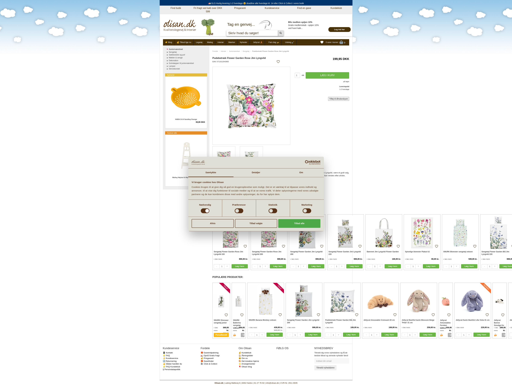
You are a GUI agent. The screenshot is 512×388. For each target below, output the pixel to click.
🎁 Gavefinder (207, 361)
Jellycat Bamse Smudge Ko (499, 322)
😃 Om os (243, 358)
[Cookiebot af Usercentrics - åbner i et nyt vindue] (307, 162)
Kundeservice (272, 8)
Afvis (213, 223)
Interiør (221, 42)
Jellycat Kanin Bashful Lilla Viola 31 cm (473, 320)
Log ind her (339, 29)
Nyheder (243, 42)
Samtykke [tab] (210, 172)
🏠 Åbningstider (246, 355)
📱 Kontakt (168, 353)
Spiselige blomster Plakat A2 (417, 252)
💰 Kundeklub (245, 353)
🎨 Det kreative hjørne (249, 361)
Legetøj (199, 42)
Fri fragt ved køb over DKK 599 (208, 10)
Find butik (176, 8)
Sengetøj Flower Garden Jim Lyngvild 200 (306, 253)
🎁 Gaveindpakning (209, 353)
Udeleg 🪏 (289, 42)
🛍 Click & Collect (209, 364)
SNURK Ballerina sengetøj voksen (237, 322)
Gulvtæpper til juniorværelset (181, 63)
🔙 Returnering (170, 361)
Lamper (172, 66)
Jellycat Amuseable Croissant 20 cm (379, 320)
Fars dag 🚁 (273, 42)
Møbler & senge (176, 57)
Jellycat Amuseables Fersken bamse (445, 322)
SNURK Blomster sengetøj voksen (458, 252)
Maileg (210, 42)
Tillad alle (299, 223)
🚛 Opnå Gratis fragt (210, 355)
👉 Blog (168, 42)
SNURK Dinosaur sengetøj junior (221, 321)
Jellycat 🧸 (258, 42)
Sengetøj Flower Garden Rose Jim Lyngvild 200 (266, 253)
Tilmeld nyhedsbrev (325, 367)
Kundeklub (336, 8)
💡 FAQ (166, 355)
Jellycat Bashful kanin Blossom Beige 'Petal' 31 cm (418, 321)
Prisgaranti (240, 8)
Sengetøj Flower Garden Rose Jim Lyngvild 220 (228, 253)
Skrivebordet (174, 69)
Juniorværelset (234, 51)
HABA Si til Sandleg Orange (186, 119)
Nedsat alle (172, 133)
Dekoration (173, 60)
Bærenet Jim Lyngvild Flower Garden (383, 252)
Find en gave (304, 8)
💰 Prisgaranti (207, 358)
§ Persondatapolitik (171, 369)
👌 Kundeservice (170, 358)
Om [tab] (301, 172)
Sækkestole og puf (177, 55)
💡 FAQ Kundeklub (171, 367)
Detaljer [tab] (256, 172)
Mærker (231, 42)
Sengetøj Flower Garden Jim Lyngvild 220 (345, 253)
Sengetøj (246, 51)
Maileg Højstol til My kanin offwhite (186, 177)
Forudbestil (221, 335)
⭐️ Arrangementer (247, 364)
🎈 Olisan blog (245, 367)
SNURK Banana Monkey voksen (262, 320)
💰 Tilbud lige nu (184, 42)
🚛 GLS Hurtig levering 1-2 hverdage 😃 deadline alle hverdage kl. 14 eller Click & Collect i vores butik (256, 3)
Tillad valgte (255, 223)
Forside (215, 51)
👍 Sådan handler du (172, 364)
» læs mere (218, 259)
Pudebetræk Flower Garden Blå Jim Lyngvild (340, 321)
